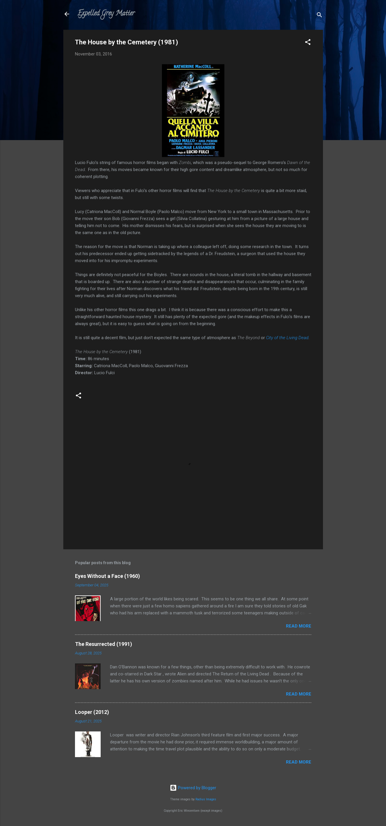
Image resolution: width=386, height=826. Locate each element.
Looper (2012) (92, 712)
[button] (307, 43)
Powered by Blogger (193, 787)
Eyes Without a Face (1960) (107, 576)
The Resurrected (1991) (103, 644)
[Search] (319, 16)
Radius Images (205, 799)
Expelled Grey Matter (106, 13)
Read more (298, 626)
